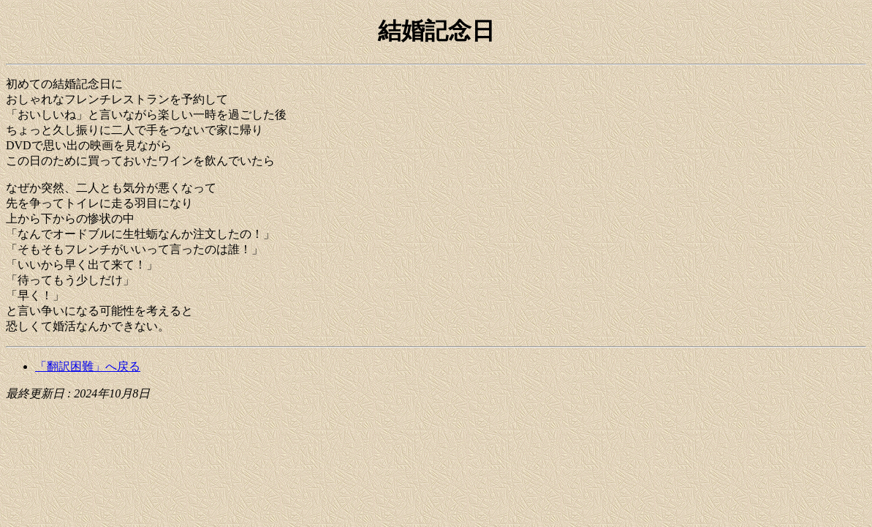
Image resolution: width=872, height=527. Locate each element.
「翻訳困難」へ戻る (87, 366)
